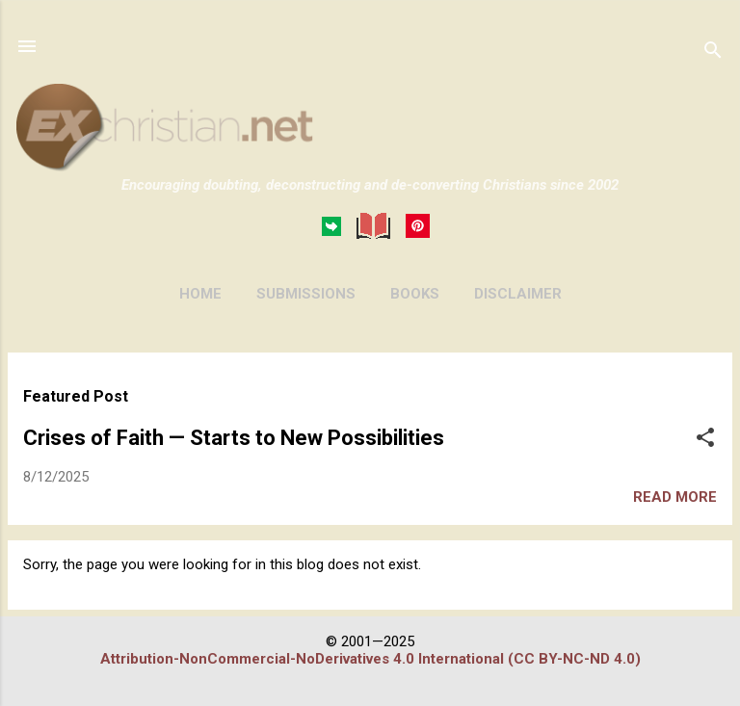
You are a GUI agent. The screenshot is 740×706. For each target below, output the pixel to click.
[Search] (713, 52)
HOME (200, 293)
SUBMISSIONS (306, 293)
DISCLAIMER (518, 293)
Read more (675, 497)
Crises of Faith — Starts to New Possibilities (233, 438)
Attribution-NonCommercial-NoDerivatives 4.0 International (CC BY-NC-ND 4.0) (370, 658)
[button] (705, 439)
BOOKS (414, 293)
